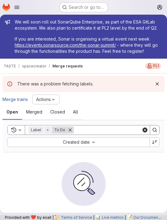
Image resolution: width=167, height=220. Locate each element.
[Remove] (70, 130)
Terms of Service (76, 217)
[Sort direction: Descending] (155, 142)
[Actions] (46, 99)
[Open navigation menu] (17, 7)
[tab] (12, 112)
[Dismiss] (157, 84)
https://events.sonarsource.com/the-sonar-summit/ (65, 45)
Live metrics (113, 217)
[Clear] (145, 130)
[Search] (112, 130)
